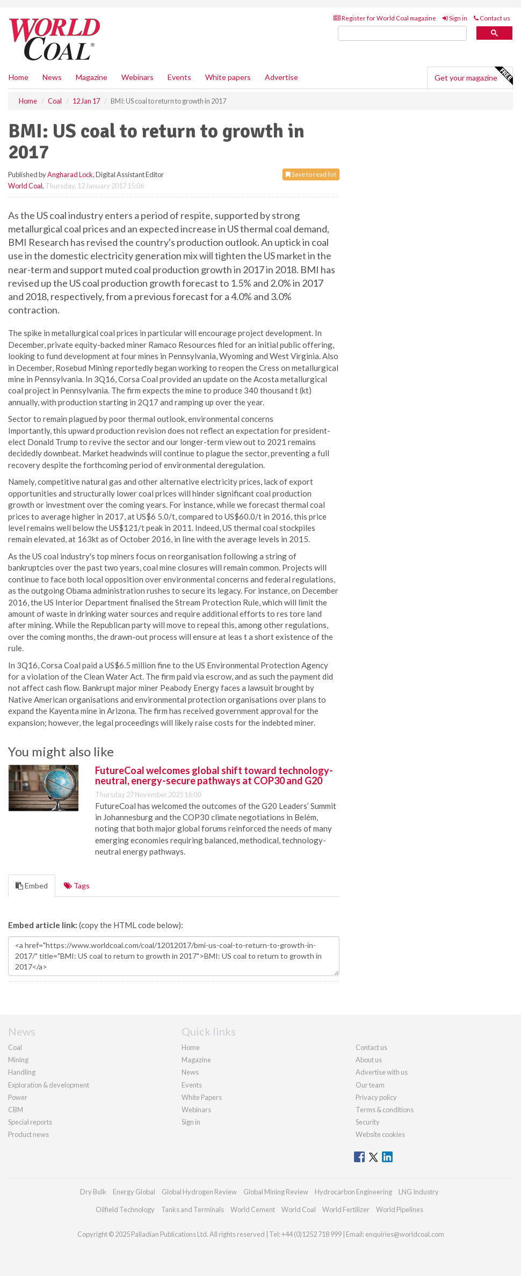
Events (179, 77)
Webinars (137, 77)
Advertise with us (382, 1072)
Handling (21, 1072)
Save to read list (311, 174)
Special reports (30, 1122)
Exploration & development (48, 1085)
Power (17, 1097)
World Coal (25, 185)
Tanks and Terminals (192, 1209)
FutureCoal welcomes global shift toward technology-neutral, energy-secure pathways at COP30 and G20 (214, 775)
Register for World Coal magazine (385, 17)
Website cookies (380, 1134)
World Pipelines (399, 1209)
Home (18, 77)
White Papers (202, 1097)
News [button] (52, 77)
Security (368, 1122)
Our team (370, 1085)
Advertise (281, 77)
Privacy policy (376, 1097)
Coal (15, 1047)
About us (369, 1059)
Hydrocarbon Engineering (353, 1191)
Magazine (91, 77)
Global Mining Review (275, 1191)
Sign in (455, 17)
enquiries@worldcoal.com (404, 1234)
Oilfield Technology (125, 1209)
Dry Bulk (93, 1191)
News (190, 1072)
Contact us (492, 17)
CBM (15, 1109)
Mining (18, 1059)
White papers (228, 77)
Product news (28, 1134)
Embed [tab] (32, 885)
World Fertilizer (346, 1209)
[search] (402, 33)
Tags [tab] (77, 885)
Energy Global (134, 1191)
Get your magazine (473, 76)
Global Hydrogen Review (199, 1191)
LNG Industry (419, 1191)
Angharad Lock (70, 174)
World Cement (252, 1209)
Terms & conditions (385, 1109)
